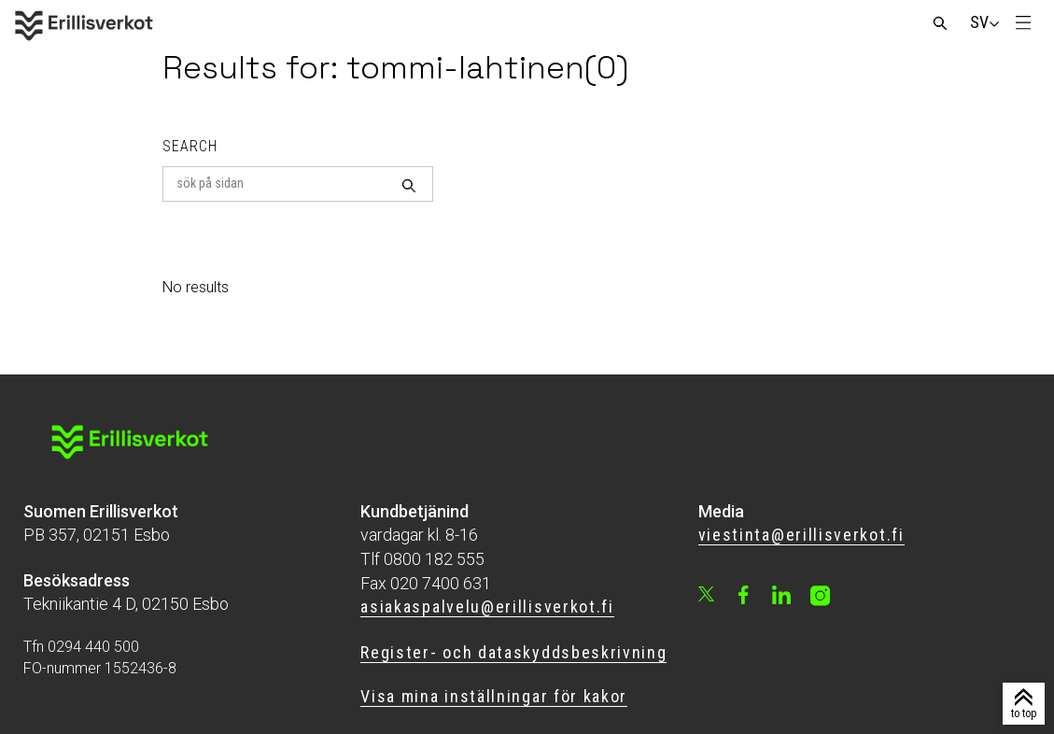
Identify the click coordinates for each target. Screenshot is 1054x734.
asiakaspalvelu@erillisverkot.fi (486, 606)
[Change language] (979, 22)
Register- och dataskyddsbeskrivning (513, 652)
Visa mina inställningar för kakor (493, 696)
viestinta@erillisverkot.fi (801, 534)
